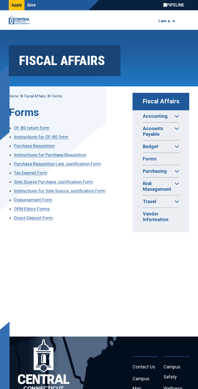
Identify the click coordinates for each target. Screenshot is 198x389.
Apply (16, 5)
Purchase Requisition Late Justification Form (57, 163)
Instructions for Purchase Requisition (50, 154)
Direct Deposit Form (33, 217)
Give (31, 5)
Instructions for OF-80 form (41, 136)
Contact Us (144, 367)
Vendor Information (155, 216)
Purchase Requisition (34, 145)
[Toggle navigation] (186, 20)
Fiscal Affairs (161, 101)
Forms (149, 158)
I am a (164, 21)
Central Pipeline (175, 5)
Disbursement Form (33, 199)
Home (14, 96)
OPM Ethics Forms (32, 208)
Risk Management (161, 188)
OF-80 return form (32, 127)
